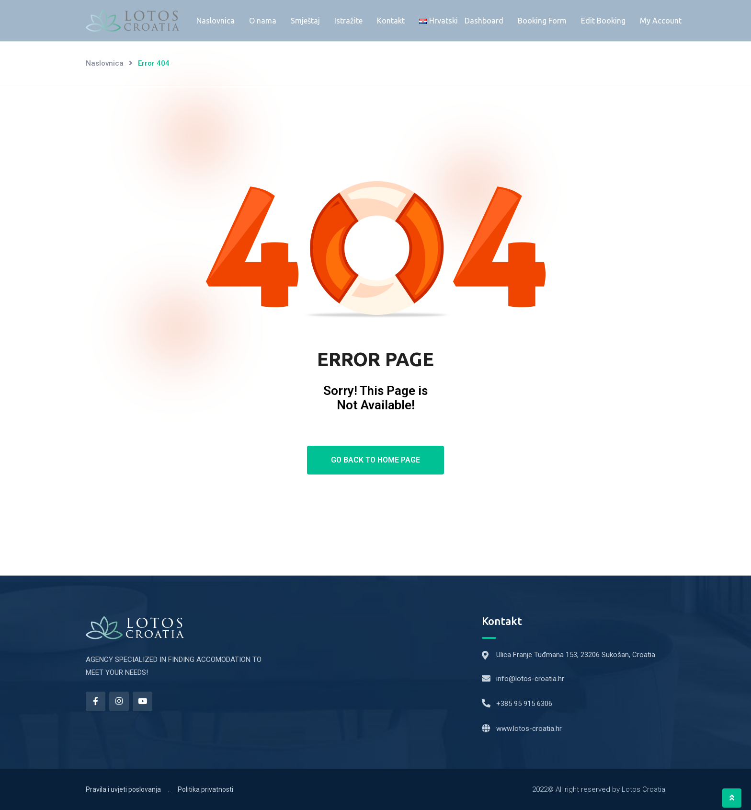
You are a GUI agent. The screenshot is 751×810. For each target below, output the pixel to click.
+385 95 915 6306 (524, 703)
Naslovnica (215, 20)
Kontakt (391, 20)
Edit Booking (603, 20)
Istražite (348, 20)
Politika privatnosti (205, 789)
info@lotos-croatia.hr (530, 678)
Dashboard (484, 20)
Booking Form (542, 20)
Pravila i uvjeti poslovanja (123, 789)
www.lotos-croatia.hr (529, 728)
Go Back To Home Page (375, 459)
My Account (661, 20)
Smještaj (305, 20)
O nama (262, 20)
